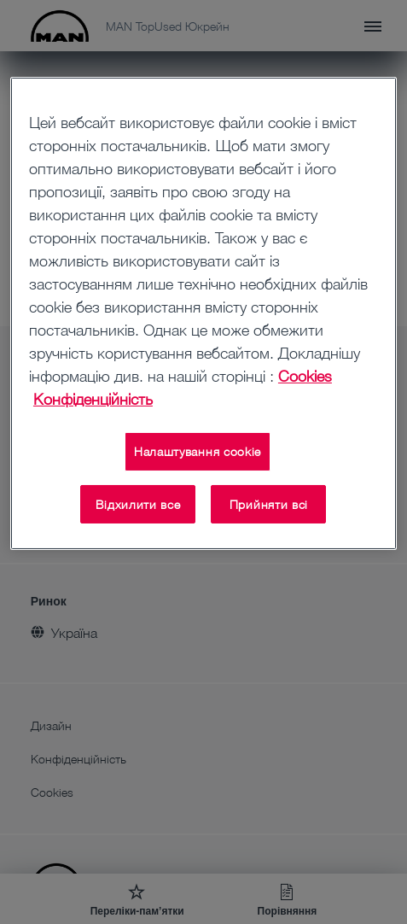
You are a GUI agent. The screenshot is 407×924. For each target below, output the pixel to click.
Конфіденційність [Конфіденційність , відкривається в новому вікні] (93, 398)
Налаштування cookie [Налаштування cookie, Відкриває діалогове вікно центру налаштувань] (197, 451)
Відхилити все (138, 504)
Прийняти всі (269, 504)
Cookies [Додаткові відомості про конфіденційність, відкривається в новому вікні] (305, 375)
